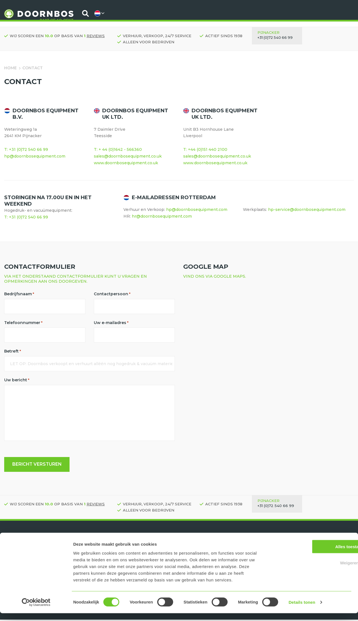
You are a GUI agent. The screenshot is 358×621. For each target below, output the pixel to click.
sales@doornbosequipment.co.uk (128, 156)
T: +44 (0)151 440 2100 (205, 149)
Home (10, 67)
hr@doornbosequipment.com (162, 216)
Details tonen (301, 610)
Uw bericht (16, 381)
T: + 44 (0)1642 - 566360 (118, 149)
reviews (96, 36)
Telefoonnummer (23, 323)
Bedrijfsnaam (19, 294)
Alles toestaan (311, 554)
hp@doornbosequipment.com (34, 156)
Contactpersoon (112, 294)
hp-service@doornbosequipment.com (306, 209)
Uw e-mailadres (111, 323)
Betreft (12, 352)
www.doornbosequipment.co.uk (126, 162)
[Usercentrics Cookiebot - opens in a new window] (36, 610)
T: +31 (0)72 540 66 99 (26, 149)
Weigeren (311, 570)
